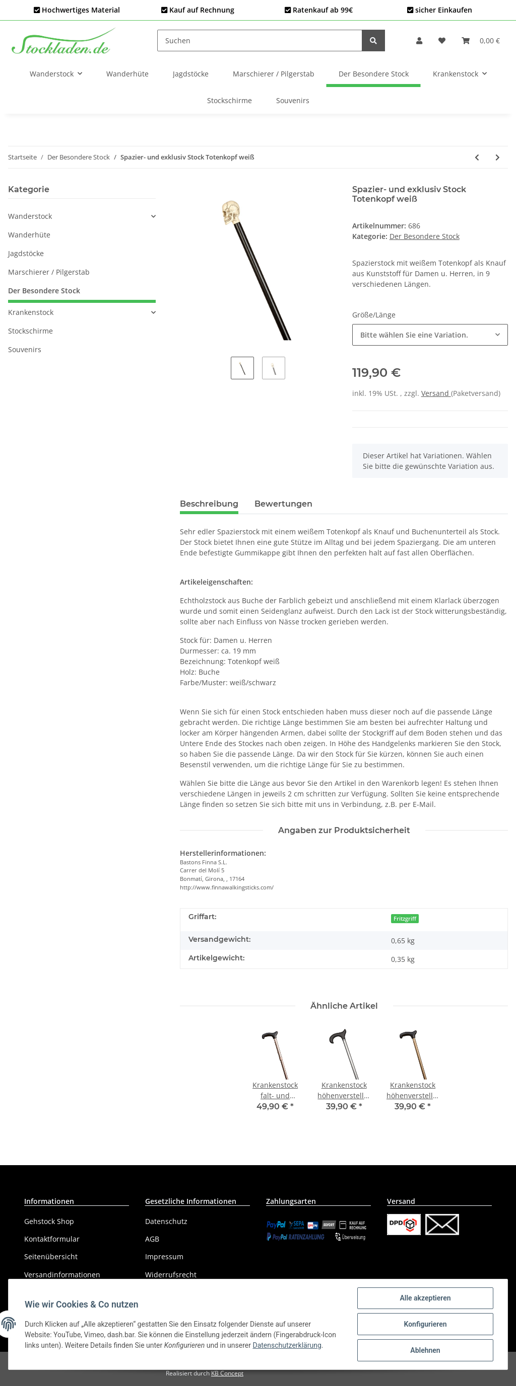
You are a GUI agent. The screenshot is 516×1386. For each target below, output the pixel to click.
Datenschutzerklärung (286, 1345)
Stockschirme (30, 331)
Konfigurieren (425, 1324)
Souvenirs (24, 349)
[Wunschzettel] (442, 40)
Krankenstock (30, 312)
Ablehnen (425, 1350)
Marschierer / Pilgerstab (49, 272)
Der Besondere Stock (425, 236)
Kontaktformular (52, 1239)
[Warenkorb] (481, 40)
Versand (436, 393)
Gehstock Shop (49, 1221)
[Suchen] (259, 40)
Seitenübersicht (51, 1256)
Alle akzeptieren (425, 1298)
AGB (152, 1239)
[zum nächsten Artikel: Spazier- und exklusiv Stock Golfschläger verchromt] (497, 157)
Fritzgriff (405, 918)
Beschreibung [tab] (209, 504)
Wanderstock (30, 216)
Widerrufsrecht (171, 1274)
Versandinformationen (62, 1274)
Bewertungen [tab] (283, 504)
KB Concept (227, 1373)
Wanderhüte (29, 234)
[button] (419, 40)
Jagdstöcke (26, 253)
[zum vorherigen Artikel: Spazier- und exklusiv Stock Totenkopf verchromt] (477, 157)
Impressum (164, 1256)
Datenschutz (166, 1221)
